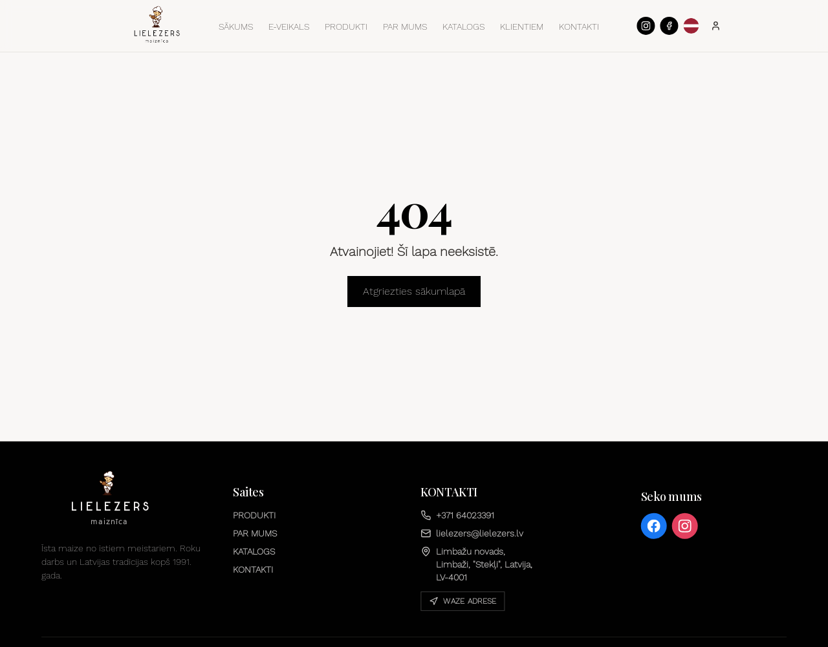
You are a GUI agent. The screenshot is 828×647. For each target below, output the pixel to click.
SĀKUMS (236, 26)
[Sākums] (157, 24)
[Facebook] (669, 26)
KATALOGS (463, 26)
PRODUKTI (346, 26)
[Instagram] (646, 26)
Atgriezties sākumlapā (414, 291)
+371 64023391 (457, 515)
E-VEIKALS (288, 26)
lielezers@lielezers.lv (471, 533)
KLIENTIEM (521, 26)
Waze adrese (462, 601)
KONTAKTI (579, 26)
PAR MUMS (405, 26)
